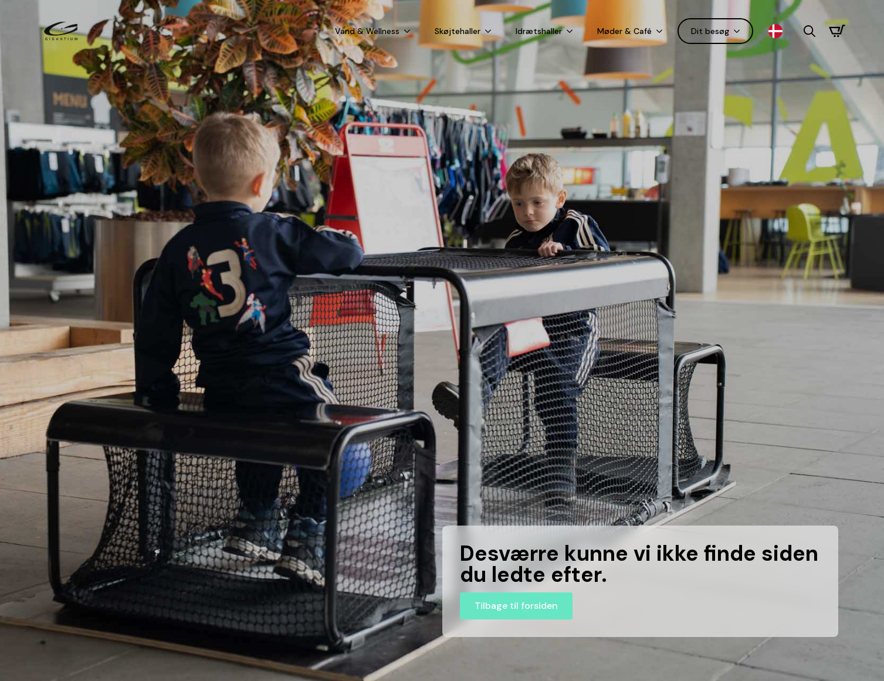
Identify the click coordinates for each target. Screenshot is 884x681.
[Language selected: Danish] (778, 31)
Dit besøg (710, 31)
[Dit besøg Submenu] (739, 31)
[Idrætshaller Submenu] (572, 31)
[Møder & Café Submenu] (662, 31)
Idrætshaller (539, 31)
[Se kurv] (837, 31)
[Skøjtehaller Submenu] (490, 31)
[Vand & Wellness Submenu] (409, 31)
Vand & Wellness (367, 31)
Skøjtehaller (457, 31)
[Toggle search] (809, 31)
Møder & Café (624, 31)
